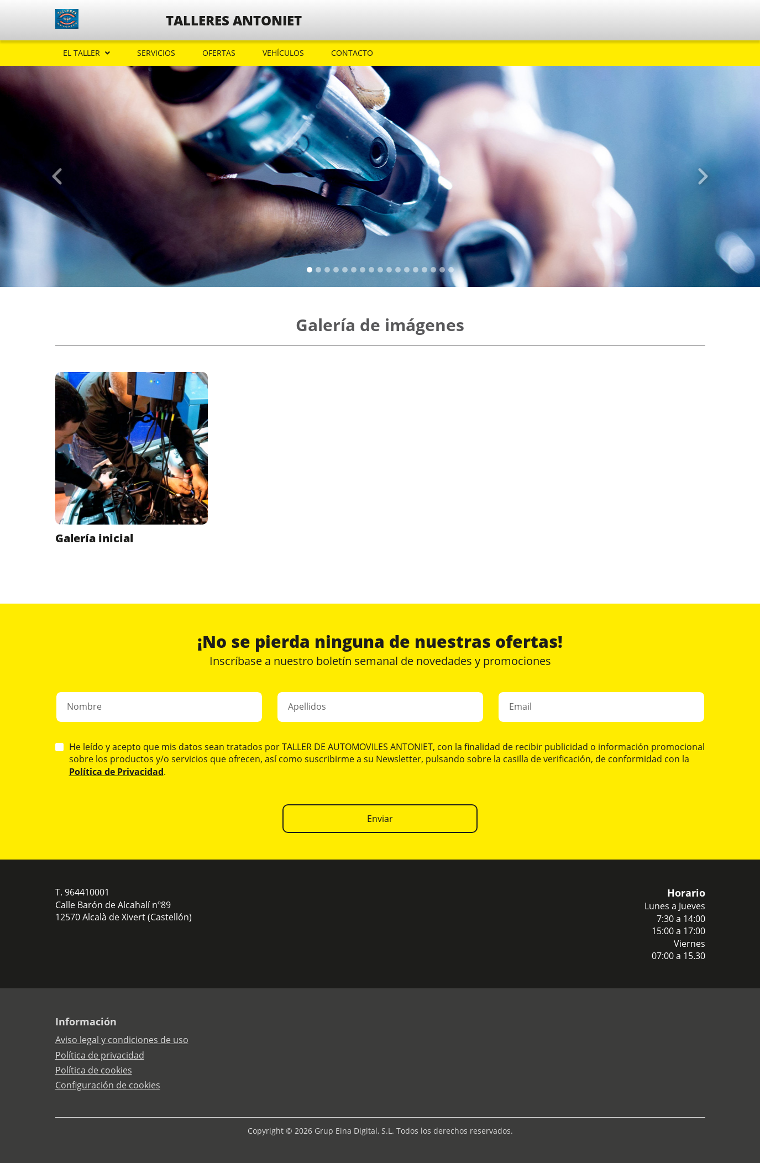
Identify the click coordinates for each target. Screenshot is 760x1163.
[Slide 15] (442, 269)
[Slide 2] (327, 269)
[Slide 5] (354, 269)
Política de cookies (93, 1070)
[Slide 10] (398, 269)
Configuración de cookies (107, 1085)
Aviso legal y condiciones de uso (121, 1040)
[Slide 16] (451, 269)
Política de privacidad (99, 1055)
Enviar (380, 819)
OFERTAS (218, 53)
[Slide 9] (389, 269)
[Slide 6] (362, 269)
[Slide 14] (433, 269)
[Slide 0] (309, 269)
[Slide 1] (318, 269)
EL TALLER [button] (81, 53)
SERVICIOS (156, 53)
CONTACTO (352, 53)
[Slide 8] (380, 269)
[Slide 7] (371, 269)
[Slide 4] (345, 269)
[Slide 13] (424, 269)
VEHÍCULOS (283, 53)
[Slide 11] (407, 269)
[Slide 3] (336, 269)
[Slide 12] (415, 269)
